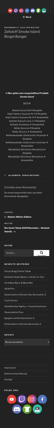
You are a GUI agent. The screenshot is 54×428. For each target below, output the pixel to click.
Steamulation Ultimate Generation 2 (22, 324)
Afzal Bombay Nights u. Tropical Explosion (25, 306)
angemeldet (21, 192)
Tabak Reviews (31, 175)
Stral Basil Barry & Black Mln (18, 283)
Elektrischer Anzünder (35, 135)
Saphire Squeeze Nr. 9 (24, 114)
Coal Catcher (11, 300)
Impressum (10, 367)
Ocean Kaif (25, 110)
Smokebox (24, 124)
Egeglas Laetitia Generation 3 (19, 318)
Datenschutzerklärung (15, 373)
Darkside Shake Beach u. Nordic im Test (24, 277)
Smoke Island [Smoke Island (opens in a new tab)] (27, 96)
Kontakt (8, 379)
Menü (27, 17)
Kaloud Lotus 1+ (26, 121)
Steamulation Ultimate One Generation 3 (25, 294)
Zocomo (25, 128)
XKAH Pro (9, 288)
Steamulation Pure (13, 312)
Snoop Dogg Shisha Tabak (17, 271)
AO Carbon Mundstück (32, 149)
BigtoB (35, 28)
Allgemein (14, 175)
